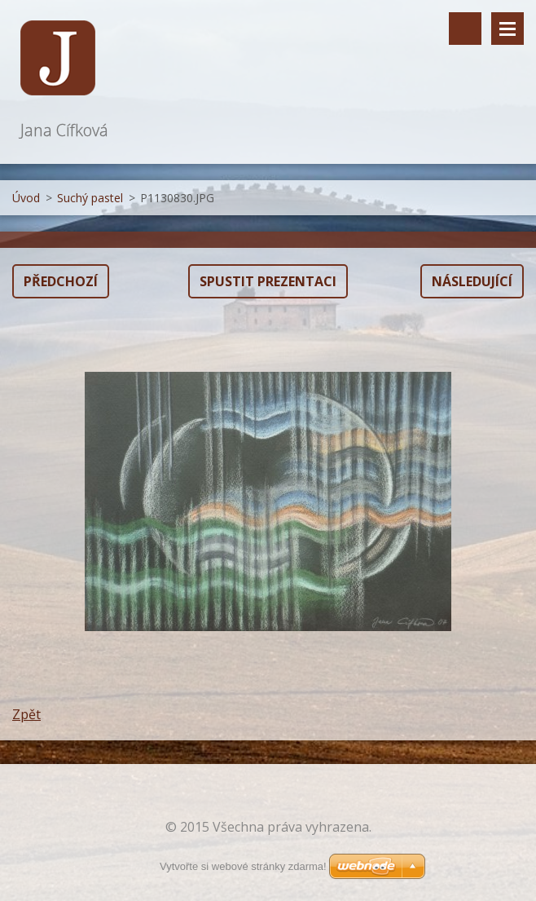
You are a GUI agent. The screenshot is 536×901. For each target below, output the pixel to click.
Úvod (26, 197)
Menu (507, 28)
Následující (472, 281)
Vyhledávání (465, 28)
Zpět (26, 714)
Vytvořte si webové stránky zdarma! (243, 866)
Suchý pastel (90, 197)
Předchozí (61, 281)
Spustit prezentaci (268, 281)
